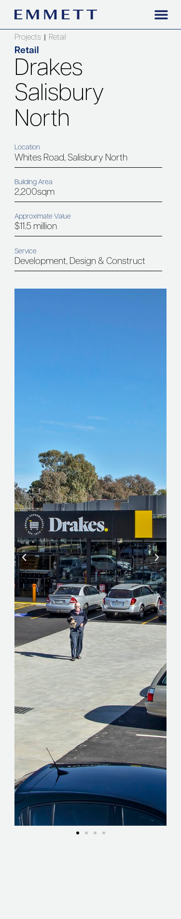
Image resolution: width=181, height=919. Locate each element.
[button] (161, 14)
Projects (27, 38)
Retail (57, 38)
